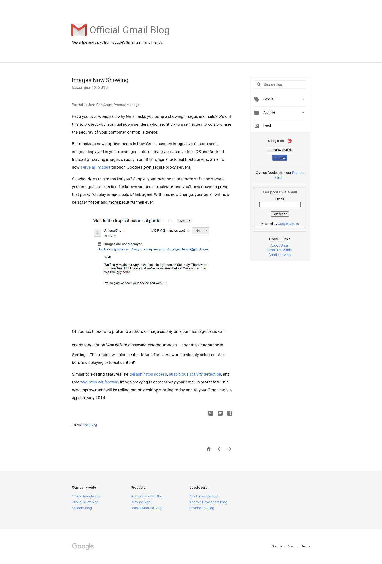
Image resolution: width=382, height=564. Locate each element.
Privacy (292, 546)
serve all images (95, 167)
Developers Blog (201, 508)
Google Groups (288, 224)
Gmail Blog (89, 425)
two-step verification (99, 382)
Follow (280, 158)
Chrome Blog (141, 502)
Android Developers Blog (208, 502)
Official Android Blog (146, 508)
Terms (306, 546)
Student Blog (82, 508)
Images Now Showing (100, 80)
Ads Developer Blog (204, 496)
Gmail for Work (280, 255)
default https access (148, 374)
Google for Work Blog (147, 496)
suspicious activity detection (195, 374)
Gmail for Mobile (280, 250)
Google (277, 546)
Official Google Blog (86, 496)
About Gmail (279, 245)
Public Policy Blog (85, 502)
